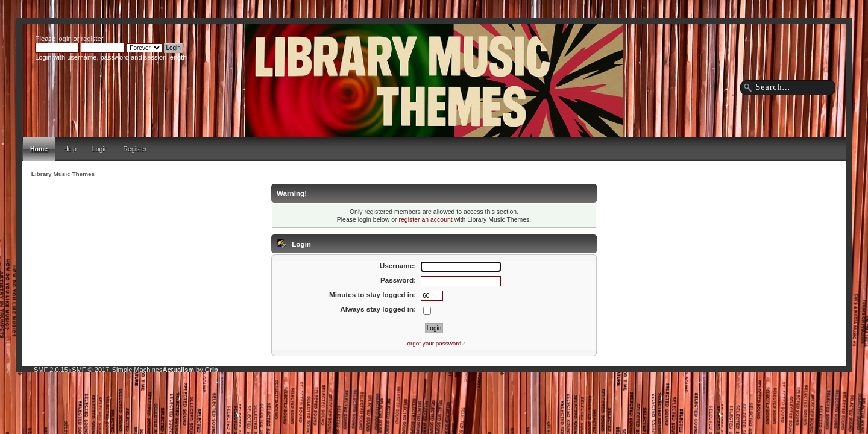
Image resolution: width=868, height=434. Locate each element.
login (64, 38)
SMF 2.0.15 (51, 369)
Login (100, 149)
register (92, 38)
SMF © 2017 (90, 369)
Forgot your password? (433, 343)
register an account (425, 219)
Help (70, 149)
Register (135, 149)
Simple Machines (137, 369)
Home (39, 149)
